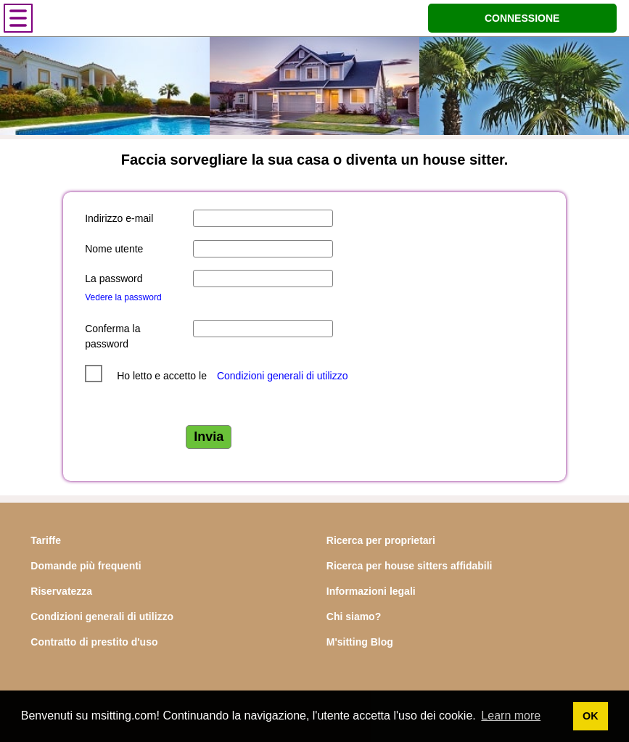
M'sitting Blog (359, 642)
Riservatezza (61, 591)
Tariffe (45, 540)
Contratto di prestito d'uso (93, 642)
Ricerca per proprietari (380, 540)
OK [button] (591, 716)
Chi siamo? (353, 616)
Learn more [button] (510, 715)
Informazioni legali (371, 591)
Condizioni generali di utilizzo (282, 376)
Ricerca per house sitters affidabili (409, 566)
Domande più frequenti (85, 566)
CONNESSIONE (522, 18)
